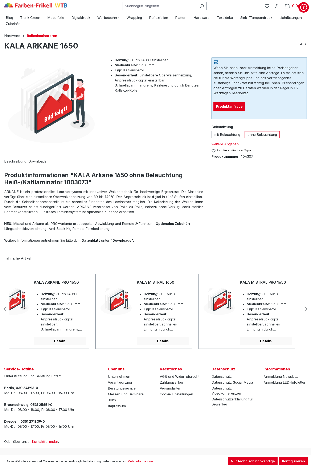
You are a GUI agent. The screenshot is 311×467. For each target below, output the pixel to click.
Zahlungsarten (171, 382)
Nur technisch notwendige (253, 461)
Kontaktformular (45, 441)
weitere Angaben (225, 144)
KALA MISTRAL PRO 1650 (263, 282)
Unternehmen (119, 376)
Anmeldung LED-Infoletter (284, 382)
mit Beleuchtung (227, 134)
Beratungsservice (122, 388)
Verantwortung (120, 382)
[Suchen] (202, 6)
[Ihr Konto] (277, 6)
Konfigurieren (293, 461)
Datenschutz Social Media (232, 382)
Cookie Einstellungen (176, 394)
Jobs (112, 400)
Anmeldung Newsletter (281, 376)
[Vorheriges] (5, 309)
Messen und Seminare (126, 394)
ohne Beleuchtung (262, 134)
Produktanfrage (229, 106)
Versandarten (170, 388)
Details (60, 341)
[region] (155, 309)
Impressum (117, 406)
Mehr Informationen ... (142, 461)
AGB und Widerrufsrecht (179, 376)
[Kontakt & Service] (303, 7)
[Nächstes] (306, 309)
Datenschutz (222, 376)
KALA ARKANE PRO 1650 (56, 282)
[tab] (15, 161)
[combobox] (160, 6)
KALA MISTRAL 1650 (155, 282)
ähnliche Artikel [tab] (18, 258)
